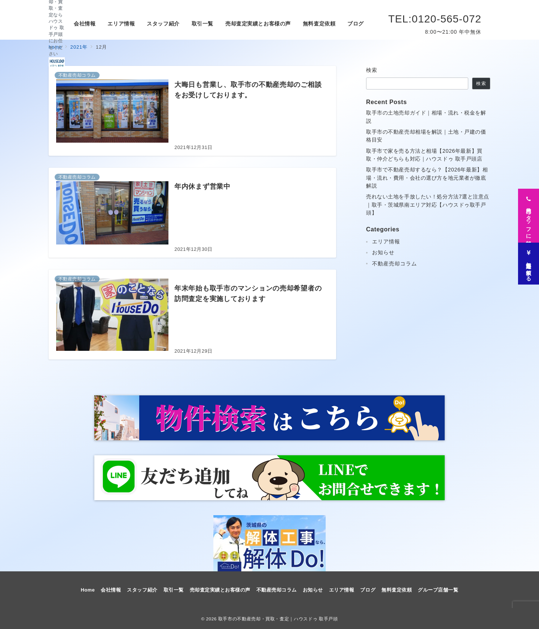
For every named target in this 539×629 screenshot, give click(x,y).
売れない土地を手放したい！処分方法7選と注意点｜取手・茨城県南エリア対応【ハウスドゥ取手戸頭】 (427, 205)
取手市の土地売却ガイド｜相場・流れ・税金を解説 (426, 117)
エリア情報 (386, 241)
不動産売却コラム (394, 264)
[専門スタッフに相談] (528, 213)
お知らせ (383, 252)
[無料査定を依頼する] (528, 261)
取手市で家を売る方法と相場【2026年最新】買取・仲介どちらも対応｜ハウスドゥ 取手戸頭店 (424, 155)
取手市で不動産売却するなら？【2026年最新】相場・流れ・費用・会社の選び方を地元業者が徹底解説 (427, 178)
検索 (372, 70)
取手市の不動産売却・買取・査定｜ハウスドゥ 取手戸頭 (278, 618)
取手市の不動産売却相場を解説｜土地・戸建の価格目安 (426, 136)
